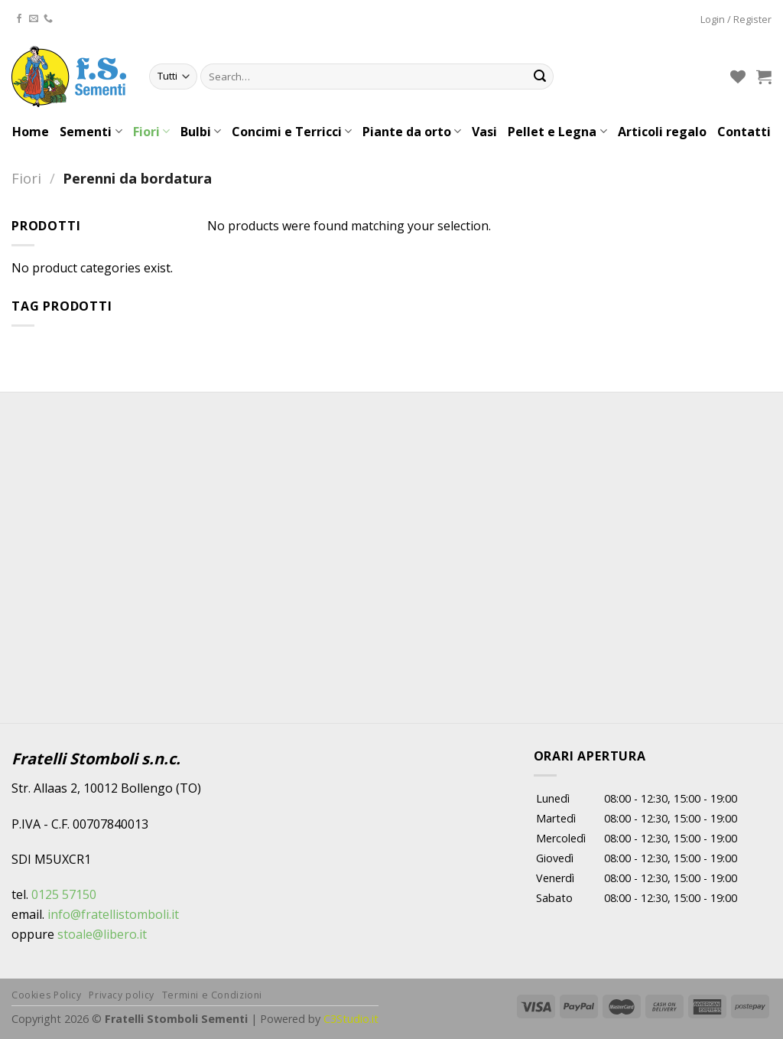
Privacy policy (121, 995)
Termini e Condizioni (212, 995)
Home (30, 131)
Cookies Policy (46, 995)
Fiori (151, 131)
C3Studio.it (351, 1018)
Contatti (744, 131)
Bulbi (200, 131)
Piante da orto (411, 131)
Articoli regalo (662, 131)
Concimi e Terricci (292, 131)
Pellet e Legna (557, 131)
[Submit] (540, 77)
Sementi (91, 131)
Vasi (484, 131)
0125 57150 (63, 894)
